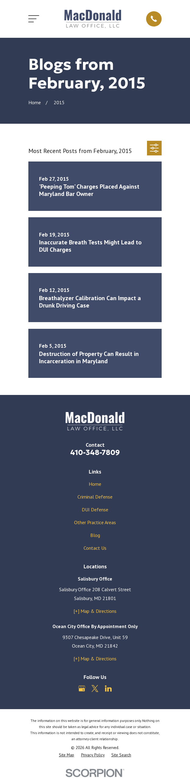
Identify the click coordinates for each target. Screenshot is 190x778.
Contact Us (95, 548)
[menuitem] (66, 755)
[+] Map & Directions (95, 611)
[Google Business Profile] (81, 688)
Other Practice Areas (95, 522)
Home (95, 484)
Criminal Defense (95, 497)
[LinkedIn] (108, 688)
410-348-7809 (95, 452)
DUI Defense (95, 509)
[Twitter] (94, 688)
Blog (95, 535)
